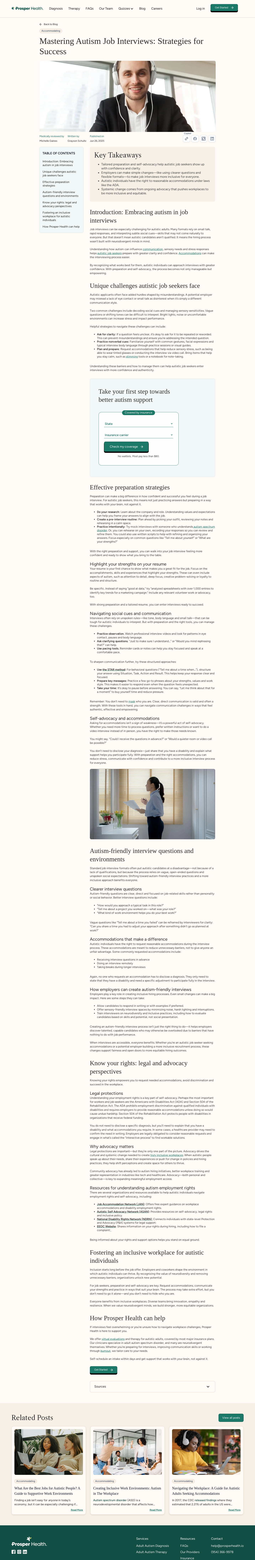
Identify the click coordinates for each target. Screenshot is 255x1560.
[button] (128, 8)
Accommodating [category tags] (50, 30)
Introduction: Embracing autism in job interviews (58, 163)
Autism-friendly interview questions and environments (60, 194)
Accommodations (190, 253)
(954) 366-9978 (222, 1552)
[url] (186, 138)
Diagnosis (56, 8)
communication (153, 249)
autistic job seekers (109, 253)
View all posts (231, 1417)
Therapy (74, 8)
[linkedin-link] (212, 138)
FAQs (89, 8)
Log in (200, 8)
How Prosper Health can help (61, 226)
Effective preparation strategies (56, 183)
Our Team (106, 8)
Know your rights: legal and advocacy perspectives (60, 204)
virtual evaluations (113, 1339)
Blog (142, 8)
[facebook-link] (195, 138)
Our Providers (189, 1552)
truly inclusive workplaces (166, 1155)
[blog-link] (48, 1470)
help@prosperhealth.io (227, 1546)
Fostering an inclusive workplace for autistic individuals (56, 216)
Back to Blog (51, 24)
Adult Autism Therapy (151, 1552)
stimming (132, 356)
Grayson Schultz (77, 140)
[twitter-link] (203, 138)
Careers (156, 8)
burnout (106, 1351)
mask (131, 701)
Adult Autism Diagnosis (152, 1546)
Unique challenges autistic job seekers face (59, 173)
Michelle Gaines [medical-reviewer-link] (48, 140)
